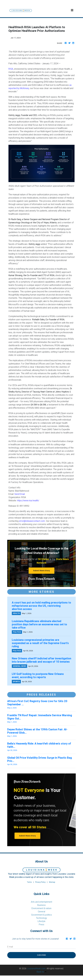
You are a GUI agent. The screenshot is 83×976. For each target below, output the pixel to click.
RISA (10, 68)
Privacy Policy (40, 882)
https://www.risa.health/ (28, 500)
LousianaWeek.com (36, 968)
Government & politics (41, 914)
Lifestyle (41, 921)
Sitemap (52, 882)
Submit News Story (41, 570)
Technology (41, 918)
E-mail (10, 946)
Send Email (19, 494)
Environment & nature (41, 908)
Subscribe (41, 955)
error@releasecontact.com (32, 521)
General (41, 911)
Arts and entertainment (41, 901)
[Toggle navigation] (72, 10)
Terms (29, 882)
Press (41, 924)
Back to (41, 971)
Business (41, 905)
